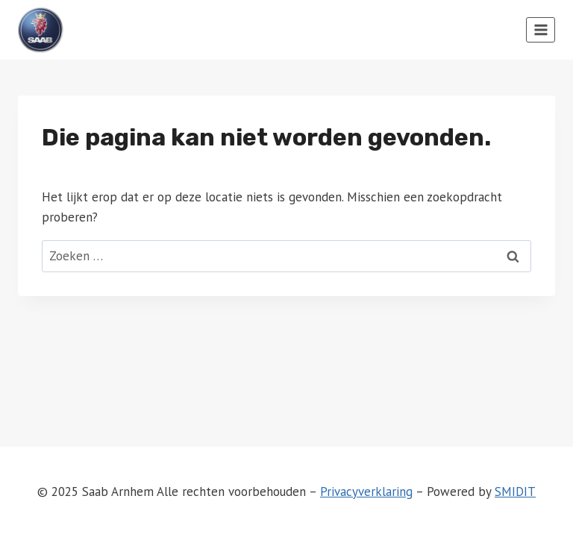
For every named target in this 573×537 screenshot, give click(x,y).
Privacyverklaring (366, 491)
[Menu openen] (540, 29)
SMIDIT (515, 491)
